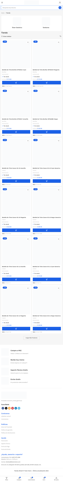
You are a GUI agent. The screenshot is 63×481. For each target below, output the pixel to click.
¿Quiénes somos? (6, 416)
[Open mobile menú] (2, 2)
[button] (16, 82)
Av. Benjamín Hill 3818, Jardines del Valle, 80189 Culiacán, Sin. (24, 464)
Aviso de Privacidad (6, 427)
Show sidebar (7, 36)
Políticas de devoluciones (8, 433)
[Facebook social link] (3, 408)
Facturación (4, 441)
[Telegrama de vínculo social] (19, 408)
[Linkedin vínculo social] (15, 408)
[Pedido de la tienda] (60, 36)
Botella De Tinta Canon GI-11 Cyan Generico (47, 266)
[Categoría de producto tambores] (46, 23)
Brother (4, 72)
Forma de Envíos (5, 449)
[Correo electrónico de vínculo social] (9, 408)
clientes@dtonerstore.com (13, 462)
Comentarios (4, 419)
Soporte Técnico (5, 443)
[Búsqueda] (31, 7)
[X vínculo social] (6, 408)
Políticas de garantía (6, 430)
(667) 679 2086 (16, 457)
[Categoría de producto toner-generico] (17, 23)
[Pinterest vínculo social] (12, 408)
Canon (4, 170)
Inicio (3, 13)
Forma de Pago (5, 446)
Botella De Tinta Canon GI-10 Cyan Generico (47, 168)
